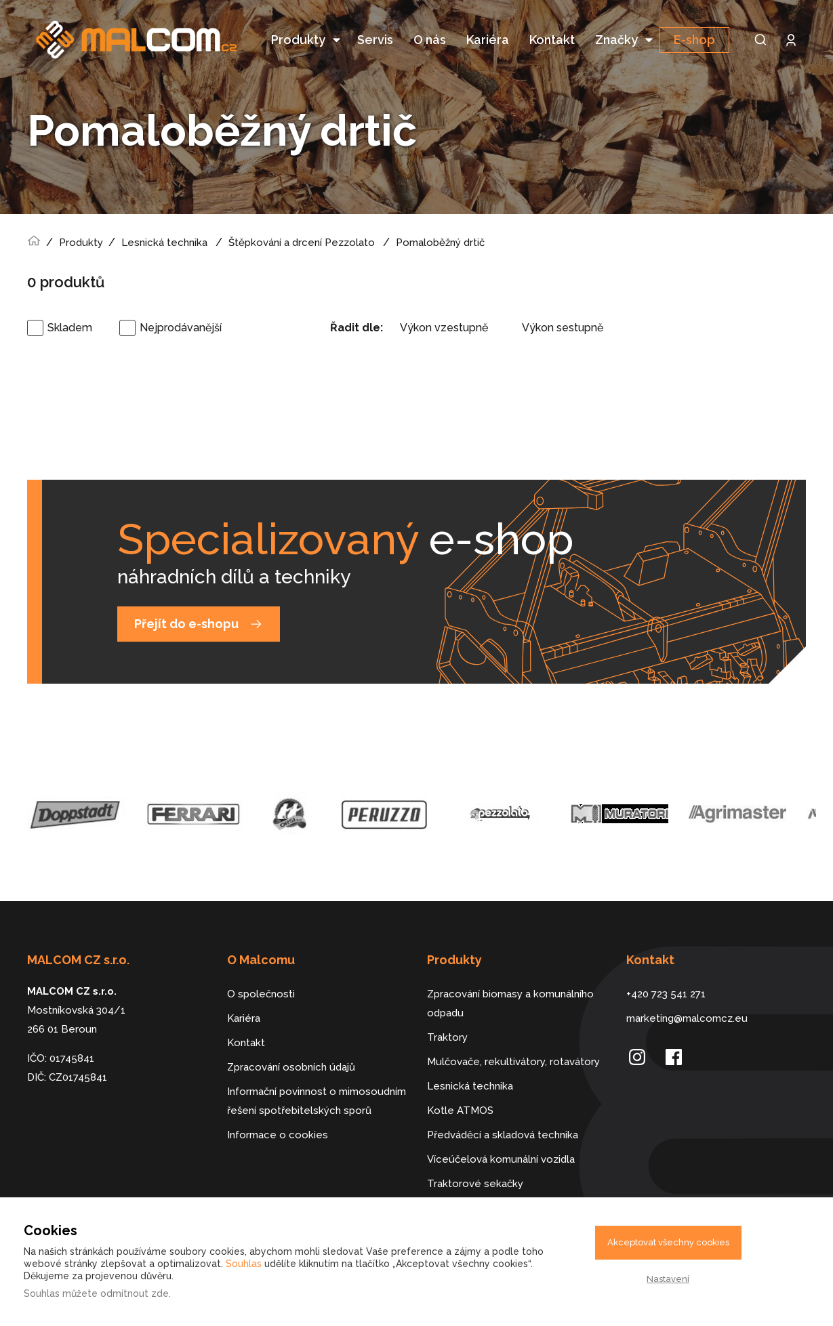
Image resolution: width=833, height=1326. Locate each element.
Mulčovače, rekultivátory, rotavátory (513, 1039)
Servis (375, 40)
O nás (429, 40)
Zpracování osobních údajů (291, 1044)
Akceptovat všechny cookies (668, 1242)
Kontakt (552, 40)
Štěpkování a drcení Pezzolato (301, 219)
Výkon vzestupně (444, 304)
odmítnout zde (134, 1293)
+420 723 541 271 (666, 971)
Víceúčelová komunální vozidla (501, 1136)
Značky (616, 40)
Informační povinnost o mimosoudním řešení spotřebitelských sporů (316, 1078)
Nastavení (668, 1279)
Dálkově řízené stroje (478, 1185)
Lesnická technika (164, 219)
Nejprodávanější (181, 304)
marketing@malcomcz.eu (687, 995)
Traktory (447, 1014)
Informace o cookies (277, 1112)
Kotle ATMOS (460, 1087)
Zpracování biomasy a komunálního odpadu (510, 980)
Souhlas (244, 1263)
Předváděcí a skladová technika (502, 1112)
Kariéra (487, 40)
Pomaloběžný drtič (440, 219)
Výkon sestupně (562, 304)
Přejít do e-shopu (186, 601)
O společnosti (261, 971)
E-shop (694, 40)
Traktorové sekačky (475, 1161)
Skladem (69, 304)
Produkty (298, 40)
